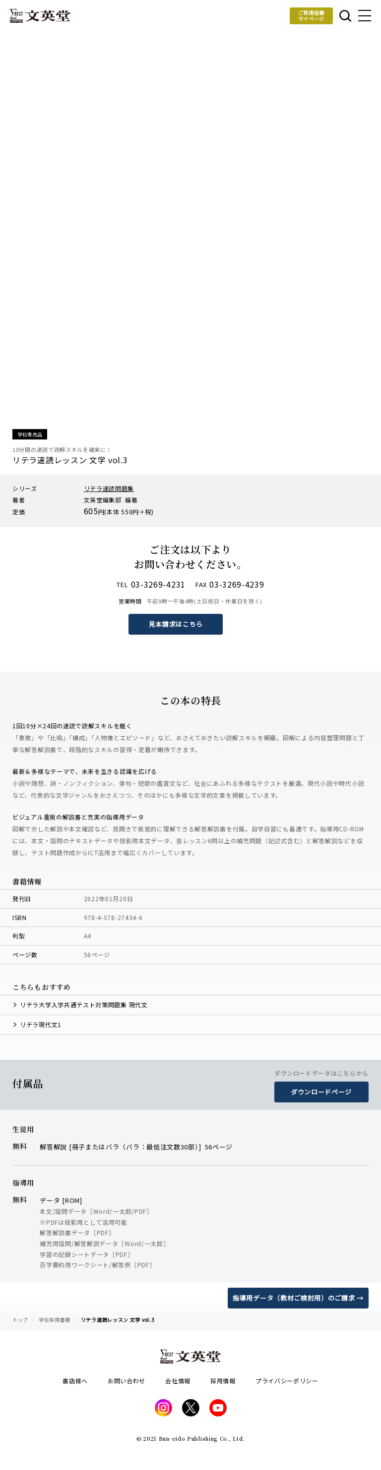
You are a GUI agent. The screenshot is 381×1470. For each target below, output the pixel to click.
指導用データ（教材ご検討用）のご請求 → (298, 1298)
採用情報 (223, 1380)
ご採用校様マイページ (311, 15)
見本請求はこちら (176, 624)
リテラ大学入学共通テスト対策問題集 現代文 (84, 1004)
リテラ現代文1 (41, 1024)
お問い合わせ (126, 1380)
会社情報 (177, 1380)
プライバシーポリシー (286, 1380)
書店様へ (75, 1380)
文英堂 (40, 16)
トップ (20, 1319)
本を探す (345, 16)
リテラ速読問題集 (109, 488)
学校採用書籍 (54, 1319)
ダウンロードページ (321, 1091)
